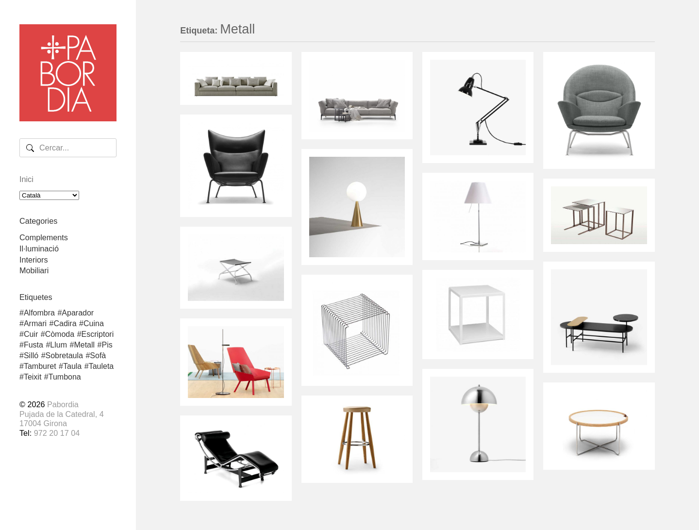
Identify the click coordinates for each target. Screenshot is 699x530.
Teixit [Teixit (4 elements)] (32, 377)
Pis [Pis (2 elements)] (107, 345)
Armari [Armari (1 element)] (35, 324)
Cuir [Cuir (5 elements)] (31, 334)
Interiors (33, 259)
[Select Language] (49, 195)
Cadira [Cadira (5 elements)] (64, 324)
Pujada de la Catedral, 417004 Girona (61, 419)
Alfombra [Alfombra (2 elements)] (39, 313)
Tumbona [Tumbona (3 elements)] (65, 377)
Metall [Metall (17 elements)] (84, 345)
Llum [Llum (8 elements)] (58, 345)
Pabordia (63, 404)
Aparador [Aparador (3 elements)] (78, 313)
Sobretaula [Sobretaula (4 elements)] (64, 356)
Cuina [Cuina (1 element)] (93, 324)
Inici (26, 179)
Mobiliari (34, 270)
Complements (43, 237)
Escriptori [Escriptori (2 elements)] (98, 334)
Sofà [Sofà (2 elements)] (98, 356)
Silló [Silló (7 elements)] (31, 356)
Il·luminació (39, 248)
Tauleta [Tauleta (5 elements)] (101, 366)
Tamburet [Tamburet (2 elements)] (40, 366)
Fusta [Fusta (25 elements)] (33, 345)
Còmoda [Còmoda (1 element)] (59, 334)
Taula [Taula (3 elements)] (72, 366)
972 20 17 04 (57, 433)
